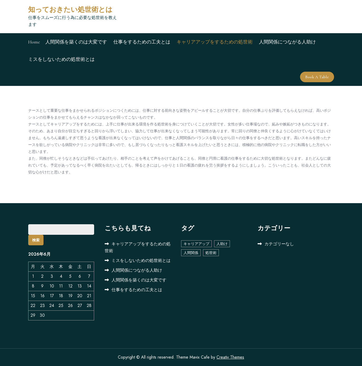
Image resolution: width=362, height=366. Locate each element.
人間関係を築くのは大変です (76, 42)
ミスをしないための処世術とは (61, 59)
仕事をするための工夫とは (141, 42)
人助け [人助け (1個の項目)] (222, 243)
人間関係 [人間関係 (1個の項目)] (191, 252)
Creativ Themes (230, 357)
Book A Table (317, 77)
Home (34, 42)
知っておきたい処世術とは (70, 10)
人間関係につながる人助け (287, 42)
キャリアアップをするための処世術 (215, 42)
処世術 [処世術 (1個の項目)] (210, 252)
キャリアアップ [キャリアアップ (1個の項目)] (196, 243)
